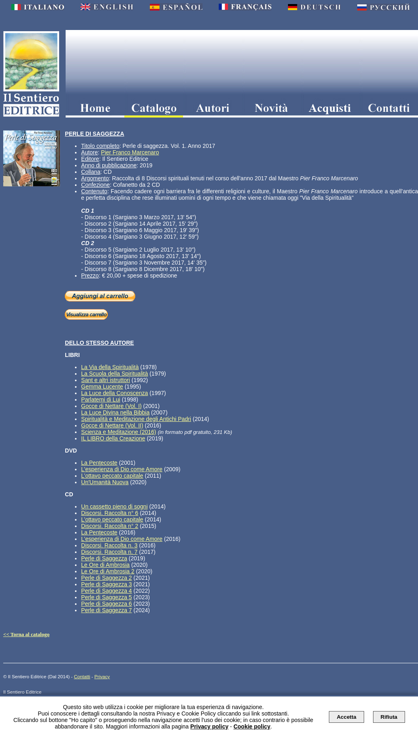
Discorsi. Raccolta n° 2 (109, 526)
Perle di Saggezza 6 (106, 603)
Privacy (102, 676)
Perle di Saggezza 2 (106, 578)
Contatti (82, 676)
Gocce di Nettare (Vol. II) (112, 425)
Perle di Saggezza (104, 558)
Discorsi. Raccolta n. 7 (109, 552)
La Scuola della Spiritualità (114, 373)
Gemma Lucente (102, 386)
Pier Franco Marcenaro (130, 152)
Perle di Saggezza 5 (106, 597)
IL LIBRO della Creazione (113, 438)
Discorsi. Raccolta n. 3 (109, 545)
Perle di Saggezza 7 (106, 610)
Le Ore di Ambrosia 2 (107, 571)
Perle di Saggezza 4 (106, 590)
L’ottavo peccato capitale (112, 475)
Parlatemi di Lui (100, 399)
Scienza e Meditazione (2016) (118, 432)
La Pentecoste (99, 462)
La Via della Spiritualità (110, 367)
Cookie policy (251, 726)
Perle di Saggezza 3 (106, 584)
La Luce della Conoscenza (114, 393)
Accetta (346, 717)
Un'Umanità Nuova (104, 482)
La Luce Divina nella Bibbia (115, 412)
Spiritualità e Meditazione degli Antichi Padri (136, 419)
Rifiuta (389, 717)
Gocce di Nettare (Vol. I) (111, 406)
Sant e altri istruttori (105, 380)
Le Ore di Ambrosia (105, 565)
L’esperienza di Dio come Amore (121, 469)
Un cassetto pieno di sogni (114, 506)
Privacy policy (209, 726)
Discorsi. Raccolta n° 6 (109, 513)
